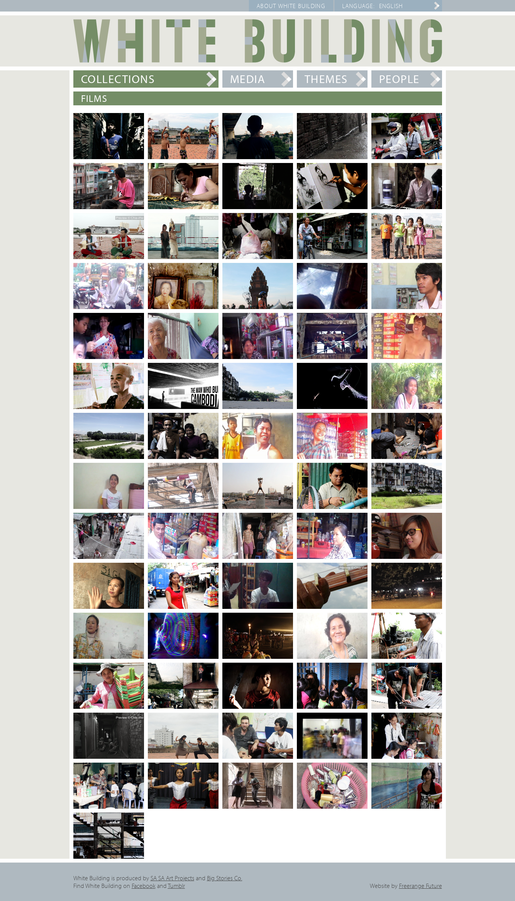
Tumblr (176, 885)
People (399, 78)
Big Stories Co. (224, 878)
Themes (326, 78)
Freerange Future (420, 885)
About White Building (291, 6)
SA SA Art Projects (172, 878)
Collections (118, 78)
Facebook (144, 885)
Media (247, 78)
